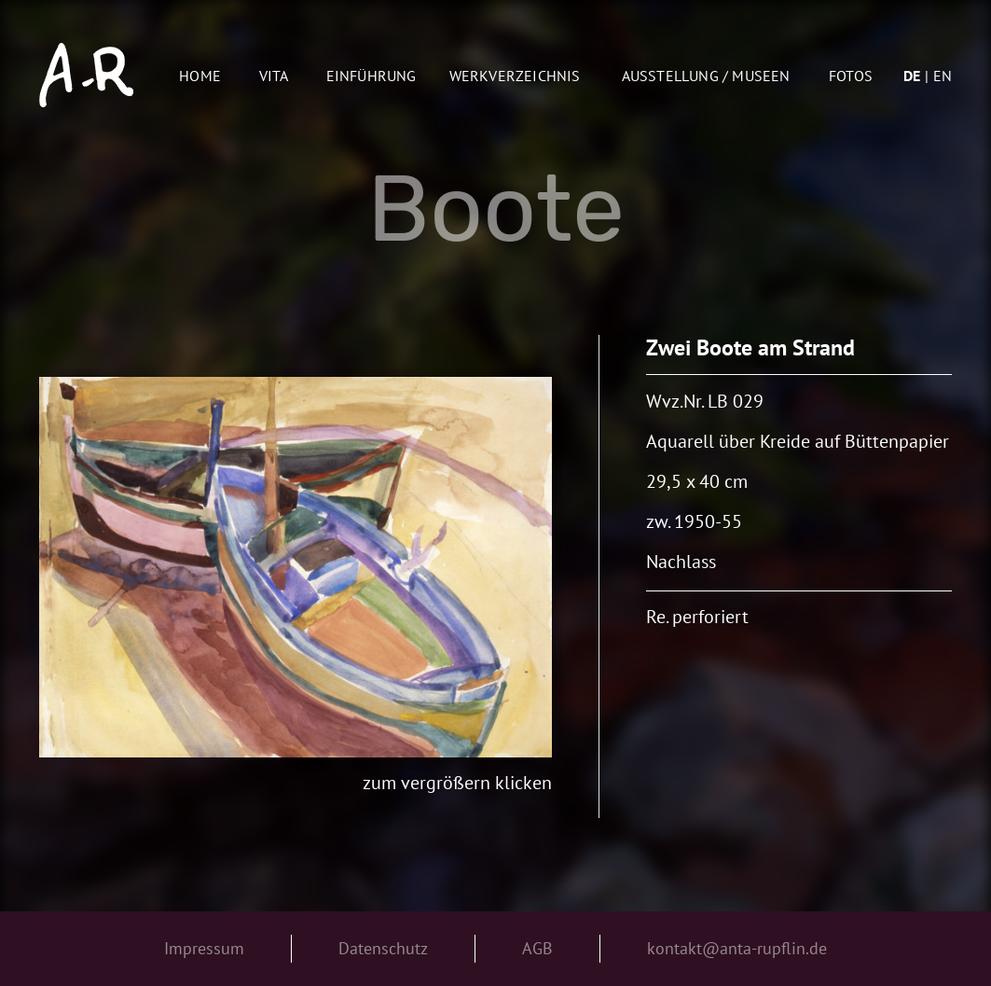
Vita (274, 75)
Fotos (851, 75)
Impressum (204, 948)
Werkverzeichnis (515, 75)
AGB (537, 948)
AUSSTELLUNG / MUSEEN (706, 75)
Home (200, 75)
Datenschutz (383, 948)
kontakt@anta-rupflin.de (737, 948)
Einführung (371, 75)
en (942, 75)
